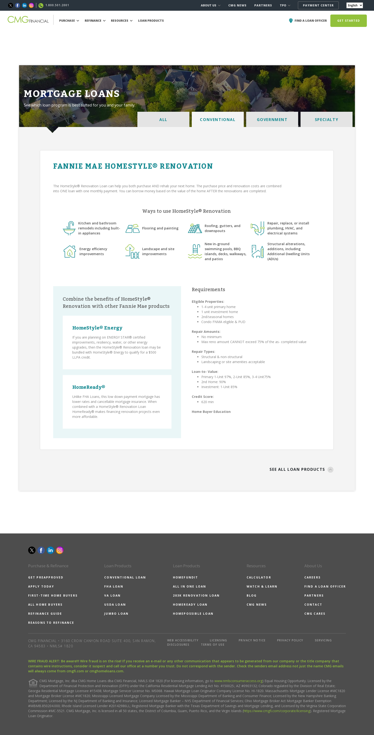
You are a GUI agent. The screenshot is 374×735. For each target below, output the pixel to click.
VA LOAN (112, 595)
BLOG (252, 595)
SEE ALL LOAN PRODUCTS (302, 470)
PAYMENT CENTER (318, 5)
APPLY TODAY (41, 586)
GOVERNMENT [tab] (272, 119)
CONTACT (313, 605)
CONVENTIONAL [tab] (217, 119)
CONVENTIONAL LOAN (125, 577)
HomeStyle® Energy (97, 328)
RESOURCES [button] (122, 21)
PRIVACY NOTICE (252, 640)
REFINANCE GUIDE (45, 614)
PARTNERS (263, 5)
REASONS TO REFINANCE (51, 623)
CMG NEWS (237, 5)
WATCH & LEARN (262, 586)
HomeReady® (88, 387)
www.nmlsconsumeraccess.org (238, 681)
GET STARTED (348, 21)
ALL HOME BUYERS (45, 605)
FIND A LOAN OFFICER (325, 586)
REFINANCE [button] (95, 21)
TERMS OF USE (212, 645)
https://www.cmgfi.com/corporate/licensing (277, 711)
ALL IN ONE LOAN (189, 586)
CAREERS (312, 577)
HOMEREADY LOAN (190, 605)
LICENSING (218, 640)
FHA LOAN (113, 586)
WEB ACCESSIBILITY (183, 640)
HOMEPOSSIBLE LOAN (193, 614)
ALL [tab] (163, 119)
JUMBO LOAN (116, 614)
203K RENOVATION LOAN (196, 595)
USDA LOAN (115, 605)
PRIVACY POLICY (290, 640)
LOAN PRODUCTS (151, 21)
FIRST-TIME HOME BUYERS (53, 595)
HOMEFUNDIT (185, 577)
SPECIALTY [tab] (326, 119)
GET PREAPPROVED (46, 577)
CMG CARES (315, 614)
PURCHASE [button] (69, 21)
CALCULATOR (259, 577)
